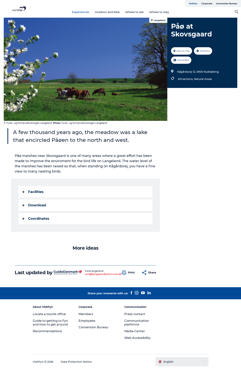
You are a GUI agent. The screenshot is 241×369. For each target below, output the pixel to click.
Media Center (134, 331)
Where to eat (134, 12)
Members (86, 314)
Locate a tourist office (49, 314)
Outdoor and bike (107, 12)
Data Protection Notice (76, 361)
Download (34, 205)
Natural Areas (203, 79)
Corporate (206, 3)
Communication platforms (136, 322)
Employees (87, 321)
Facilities (33, 192)
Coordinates (35, 219)
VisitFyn (193, 3)
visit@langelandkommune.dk (103, 274)
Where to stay (159, 12)
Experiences (80, 12)
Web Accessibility (137, 338)
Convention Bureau (226, 3)
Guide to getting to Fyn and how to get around (50, 322)
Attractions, (186, 79)
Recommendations (47, 331)
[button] (129, 272)
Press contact (134, 314)
